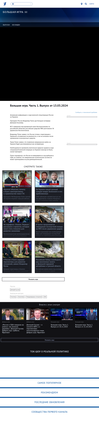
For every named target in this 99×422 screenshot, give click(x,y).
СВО (45, 296)
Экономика (21, 296)
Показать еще (33, 279)
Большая (13, 12)
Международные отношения (34, 296)
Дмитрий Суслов (15, 289)
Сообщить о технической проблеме (86, 112)
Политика (13, 296)
